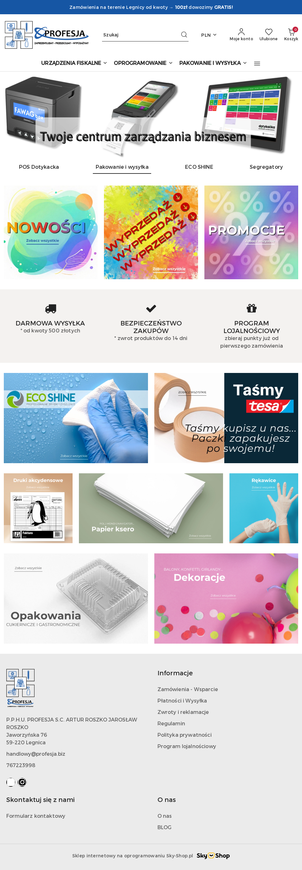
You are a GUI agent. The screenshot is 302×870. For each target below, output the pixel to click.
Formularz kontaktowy (35, 816)
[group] (151, 115)
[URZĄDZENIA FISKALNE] (74, 63)
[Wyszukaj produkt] (145, 34)
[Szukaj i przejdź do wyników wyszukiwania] (184, 35)
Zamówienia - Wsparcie (187, 689)
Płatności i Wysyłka (182, 700)
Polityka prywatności (184, 735)
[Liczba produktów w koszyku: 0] (291, 34)
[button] (257, 63)
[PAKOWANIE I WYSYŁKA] (213, 63)
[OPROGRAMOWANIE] (143, 63)
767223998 (20, 765)
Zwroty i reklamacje (183, 712)
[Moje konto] (241, 34)
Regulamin (171, 723)
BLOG (164, 827)
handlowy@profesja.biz (35, 754)
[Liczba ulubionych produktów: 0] (269, 34)
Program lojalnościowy (186, 746)
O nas (164, 816)
